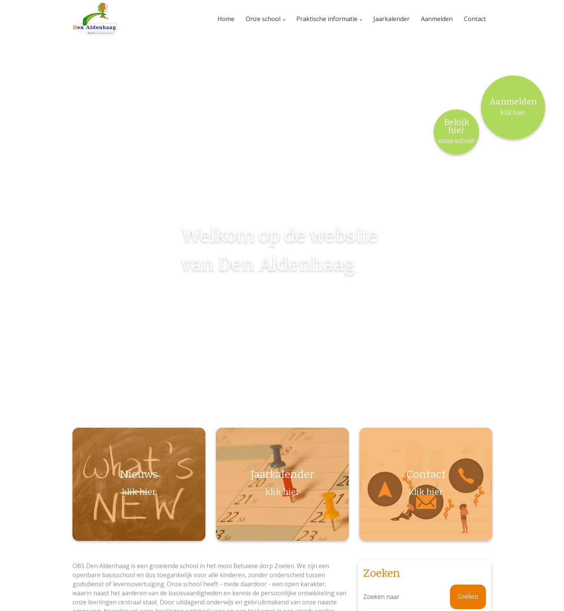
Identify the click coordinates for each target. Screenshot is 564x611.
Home (225, 19)
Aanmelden (437, 19)
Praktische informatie (327, 19)
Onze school (263, 19)
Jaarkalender (391, 19)
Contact (475, 19)
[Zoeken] (424, 597)
